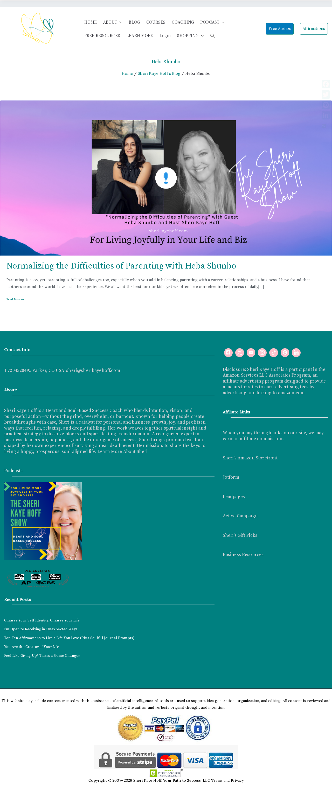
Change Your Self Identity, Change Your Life (42, 620)
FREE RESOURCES (102, 35)
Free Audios (280, 28)
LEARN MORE (139, 35)
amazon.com (291, 393)
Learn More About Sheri (122, 451)
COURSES (155, 22)
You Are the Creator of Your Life (31, 647)
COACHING (183, 22)
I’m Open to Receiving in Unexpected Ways (41, 629)
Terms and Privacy (227, 780)
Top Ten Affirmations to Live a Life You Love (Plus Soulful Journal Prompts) (69, 638)
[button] (119, 22)
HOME (90, 22)
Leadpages (234, 497)
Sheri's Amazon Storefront (250, 458)
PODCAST (212, 22)
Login (165, 35)
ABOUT (113, 22)
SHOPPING (190, 35)
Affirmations (314, 28)
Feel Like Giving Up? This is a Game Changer (42, 655)
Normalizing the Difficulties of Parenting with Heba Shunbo (121, 266)
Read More (15, 299)
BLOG (134, 22)
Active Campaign (240, 516)
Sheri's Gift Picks (240, 535)
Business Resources (243, 555)
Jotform (231, 477)
